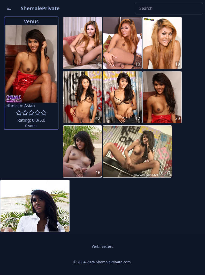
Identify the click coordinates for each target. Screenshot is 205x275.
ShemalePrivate (40, 8)
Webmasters (102, 246)
